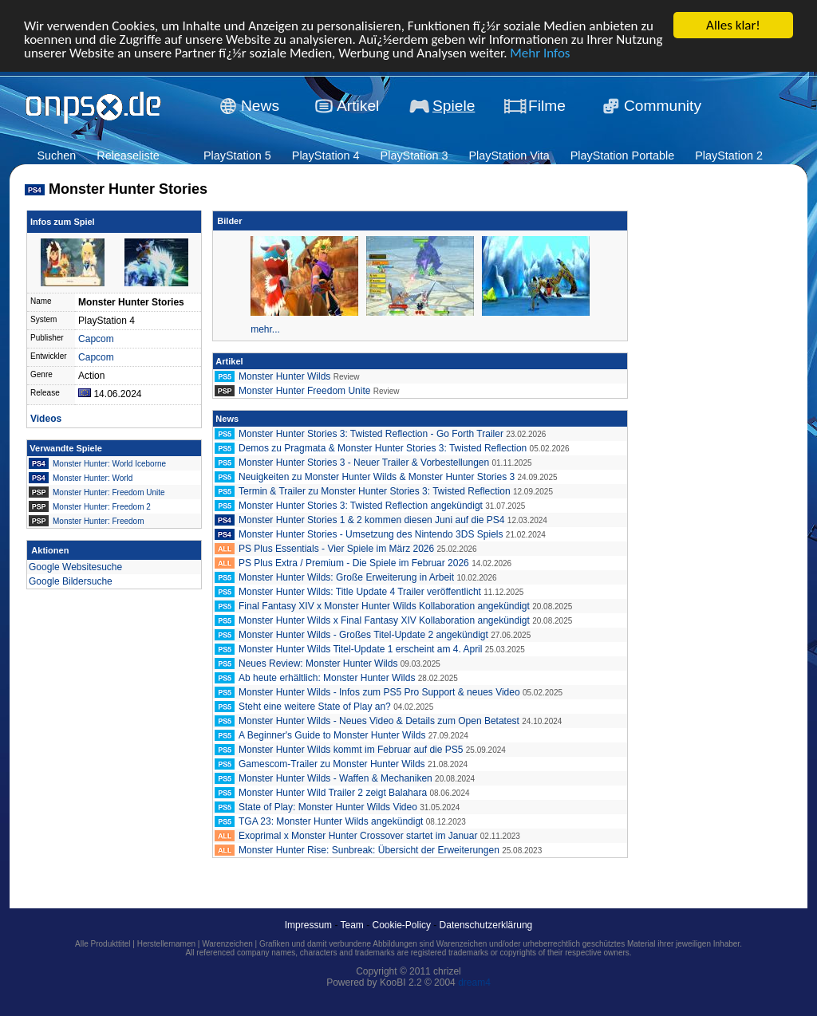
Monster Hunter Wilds (284, 376)
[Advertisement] (704, 451)
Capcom (96, 339)
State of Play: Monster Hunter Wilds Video (329, 807)
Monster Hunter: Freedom (98, 521)
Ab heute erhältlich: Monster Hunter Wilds (327, 677)
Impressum (308, 925)
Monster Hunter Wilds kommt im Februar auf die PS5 (351, 749)
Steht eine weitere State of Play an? (315, 706)
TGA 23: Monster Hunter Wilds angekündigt (331, 821)
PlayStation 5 (237, 155)
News (260, 105)
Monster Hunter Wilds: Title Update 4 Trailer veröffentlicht (360, 591)
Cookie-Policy (402, 925)
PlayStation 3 (414, 155)
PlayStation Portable (622, 155)
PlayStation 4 (326, 155)
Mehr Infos (540, 52)
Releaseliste (128, 155)
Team (352, 925)
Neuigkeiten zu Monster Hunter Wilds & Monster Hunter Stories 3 (377, 476)
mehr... (265, 329)
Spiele (453, 105)
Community (662, 105)
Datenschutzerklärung (486, 925)
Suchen (56, 155)
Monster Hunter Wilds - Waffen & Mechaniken (335, 778)
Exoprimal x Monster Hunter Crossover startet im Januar (358, 835)
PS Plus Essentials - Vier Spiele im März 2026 (336, 548)
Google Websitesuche (75, 567)
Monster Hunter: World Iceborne (109, 463)
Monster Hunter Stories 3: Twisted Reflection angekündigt (361, 505)
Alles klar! (733, 25)
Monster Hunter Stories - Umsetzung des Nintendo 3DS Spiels (371, 534)
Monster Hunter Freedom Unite (304, 390)
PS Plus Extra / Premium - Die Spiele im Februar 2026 (354, 563)
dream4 (474, 982)
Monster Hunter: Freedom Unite (109, 492)
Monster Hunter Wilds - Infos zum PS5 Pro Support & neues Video (379, 692)
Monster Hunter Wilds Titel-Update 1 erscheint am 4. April (360, 649)
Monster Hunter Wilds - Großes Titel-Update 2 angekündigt (363, 634)
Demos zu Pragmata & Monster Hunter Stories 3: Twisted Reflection (383, 448)
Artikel (358, 105)
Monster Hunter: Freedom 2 (102, 506)
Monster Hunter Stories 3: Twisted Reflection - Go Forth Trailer (371, 433)
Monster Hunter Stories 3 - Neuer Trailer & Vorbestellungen (364, 462)
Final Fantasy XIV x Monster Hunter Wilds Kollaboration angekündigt (384, 606)
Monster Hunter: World (92, 478)
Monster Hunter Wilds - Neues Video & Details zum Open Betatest (379, 721)
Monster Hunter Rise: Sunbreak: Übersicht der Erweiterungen (369, 850)
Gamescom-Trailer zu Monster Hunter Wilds (332, 764)
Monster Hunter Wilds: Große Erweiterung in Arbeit (346, 577)
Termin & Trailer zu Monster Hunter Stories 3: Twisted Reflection (375, 491)
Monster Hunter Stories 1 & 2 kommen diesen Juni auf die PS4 (372, 520)
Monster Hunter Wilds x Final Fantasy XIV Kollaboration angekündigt (384, 620)
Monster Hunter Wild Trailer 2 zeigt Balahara (333, 792)
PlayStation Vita (508, 155)
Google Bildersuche (70, 581)
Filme (547, 105)
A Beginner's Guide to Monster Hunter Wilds (332, 735)
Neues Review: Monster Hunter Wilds (318, 663)
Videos (45, 418)
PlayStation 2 (729, 155)
